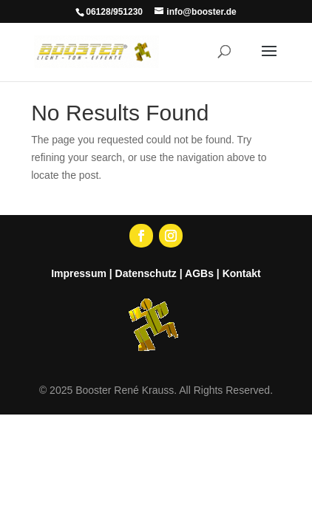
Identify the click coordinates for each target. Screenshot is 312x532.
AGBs (199, 273)
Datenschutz (146, 273)
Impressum (78, 273)
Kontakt (242, 273)
